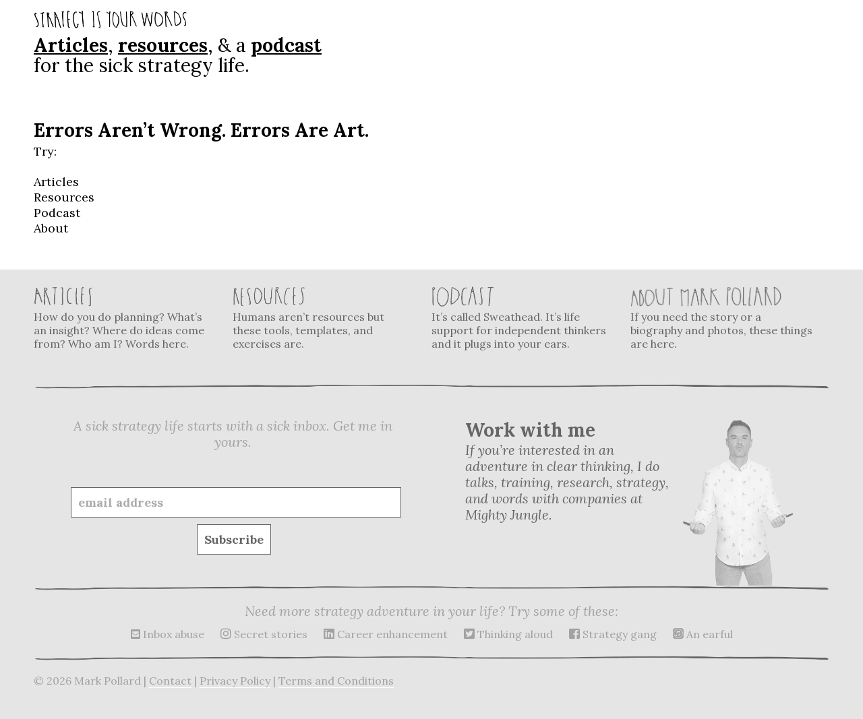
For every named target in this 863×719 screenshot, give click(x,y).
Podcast (57, 212)
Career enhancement (386, 634)
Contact (170, 680)
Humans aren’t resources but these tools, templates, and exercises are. (324, 318)
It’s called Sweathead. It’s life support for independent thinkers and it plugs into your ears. (523, 318)
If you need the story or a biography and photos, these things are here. (721, 318)
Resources (64, 197)
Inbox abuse (167, 634)
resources (163, 45)
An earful (703, 634)
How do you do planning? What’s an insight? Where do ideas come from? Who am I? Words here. (125, 318)
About (51, 228)
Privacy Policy (235, 680)
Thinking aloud (508, 634)
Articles (71, 45)
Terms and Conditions (336, 680)
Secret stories (263, 634)
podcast (286, 45)
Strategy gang (613, 634)
